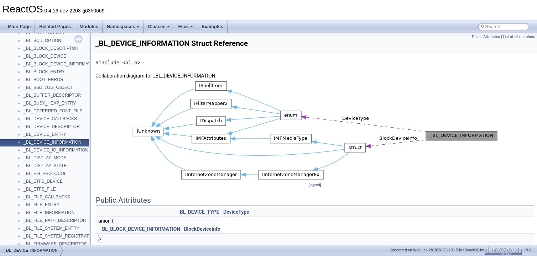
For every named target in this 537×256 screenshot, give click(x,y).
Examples (212, 26)
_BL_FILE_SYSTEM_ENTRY (51, 228)
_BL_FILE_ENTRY (41, 204)
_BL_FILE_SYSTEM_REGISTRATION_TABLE (68, 236)
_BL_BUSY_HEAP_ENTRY (50, 103)
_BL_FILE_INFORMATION (49, 212)
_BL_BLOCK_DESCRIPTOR (51, 48)
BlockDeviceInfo (202, 229)
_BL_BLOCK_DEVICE (45, 56)
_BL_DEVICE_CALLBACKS (50, 118)
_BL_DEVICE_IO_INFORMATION (56, 150)
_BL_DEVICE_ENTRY (45, 134)
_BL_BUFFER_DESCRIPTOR (52, 95)
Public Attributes (486, 36)
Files (185, 26)
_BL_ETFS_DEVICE (43, 181)
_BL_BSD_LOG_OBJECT (48, 87)
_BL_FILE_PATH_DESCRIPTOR (55, 220)
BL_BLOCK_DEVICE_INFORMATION (141, 229)
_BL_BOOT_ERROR (43, 79)
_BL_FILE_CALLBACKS (47, 196)
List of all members (519, 36)
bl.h (131, 62)
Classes (159, 26)
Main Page (19, 26)
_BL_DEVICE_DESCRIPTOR (52, 126)
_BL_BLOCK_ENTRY (44, 71)
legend (314, 185)
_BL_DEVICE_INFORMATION (52, 142)
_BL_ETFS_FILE (40, 189)
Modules (88, 26)
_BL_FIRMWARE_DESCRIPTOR (55, 243)
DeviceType (236, 212)
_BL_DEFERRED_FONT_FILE (53, 110)
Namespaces (123, 26)
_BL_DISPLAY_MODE (45, 157)
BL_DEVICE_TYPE (199, 212)
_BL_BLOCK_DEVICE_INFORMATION (61, 64)
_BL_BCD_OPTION (42, 40)
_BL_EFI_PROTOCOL (45, 173)
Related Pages (55, 26)
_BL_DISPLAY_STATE (45, 165)
